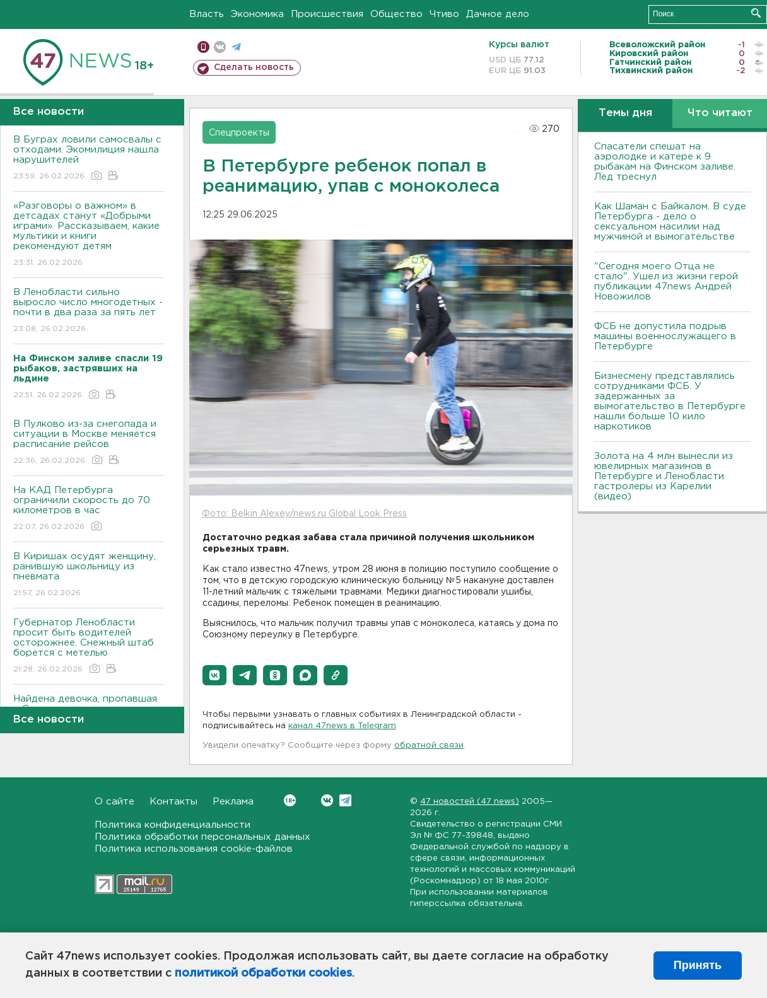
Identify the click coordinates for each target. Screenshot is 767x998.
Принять (698, 965)
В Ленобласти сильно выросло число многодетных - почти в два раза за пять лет (88, 311)
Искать (756, 13)
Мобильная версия (203, 47)
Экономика (257, 14)
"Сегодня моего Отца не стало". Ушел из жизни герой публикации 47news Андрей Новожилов (666, 281)
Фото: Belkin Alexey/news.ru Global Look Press (304, 514)
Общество (396, 14)
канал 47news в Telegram (342, 725)
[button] (214, 675)
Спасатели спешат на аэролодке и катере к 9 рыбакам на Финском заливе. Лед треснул (664, 161)
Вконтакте (290, 800)
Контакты (173, 802)
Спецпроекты (239, 133)
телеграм (236, 47)
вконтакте (220, 47)
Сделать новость (254, 67)
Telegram (345, 800)
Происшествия (327, 14)
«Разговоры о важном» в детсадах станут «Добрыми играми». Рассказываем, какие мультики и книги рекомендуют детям (88, 235)
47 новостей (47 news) (469, 801)
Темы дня (625, 113)
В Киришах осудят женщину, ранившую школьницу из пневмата (88, 575)
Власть (206, 14)
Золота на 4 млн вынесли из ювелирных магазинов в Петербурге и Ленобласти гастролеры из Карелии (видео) (663, 476)
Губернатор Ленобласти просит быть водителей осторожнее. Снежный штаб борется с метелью (88, 646)
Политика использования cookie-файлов (194, 849)
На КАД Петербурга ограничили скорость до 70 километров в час (88, 509)
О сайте (114, 802)
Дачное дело (497, 14)
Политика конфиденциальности (172, 825)
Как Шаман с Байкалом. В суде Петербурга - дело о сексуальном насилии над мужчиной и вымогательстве (670, 221)
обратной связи (429, 745)
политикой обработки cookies (263, 973)
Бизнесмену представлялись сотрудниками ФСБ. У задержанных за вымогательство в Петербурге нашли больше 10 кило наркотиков (670, 401)
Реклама (233, 802)
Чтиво (444, 14)
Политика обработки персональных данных (202, 837)
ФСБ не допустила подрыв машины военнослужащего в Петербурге (665, 336)
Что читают (720, 113)
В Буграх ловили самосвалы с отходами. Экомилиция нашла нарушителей (88, 159)
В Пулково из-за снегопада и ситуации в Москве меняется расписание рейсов (88, 443)
